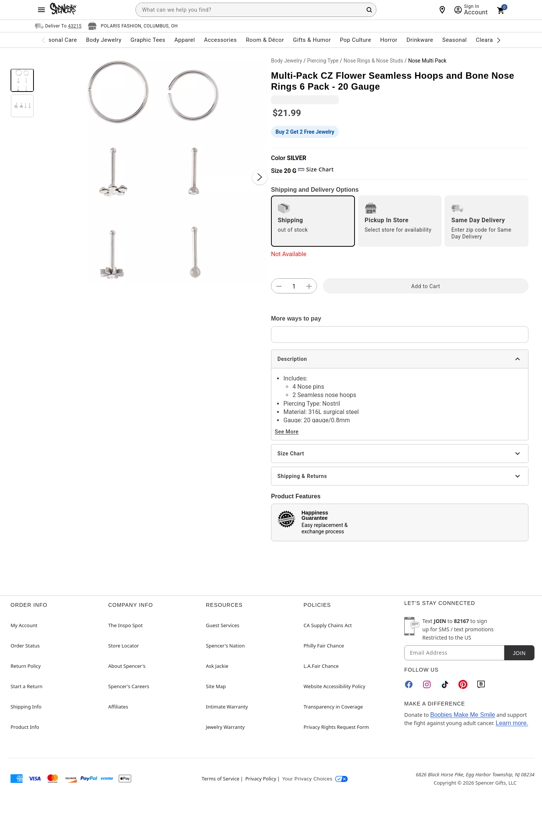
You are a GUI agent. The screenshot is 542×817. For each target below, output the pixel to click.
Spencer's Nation (225, 645)
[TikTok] (444, 684)
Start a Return (27, 686)
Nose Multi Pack (427, 61)
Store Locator (123, 645)
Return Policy (26, 666)
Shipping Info (26, 706)
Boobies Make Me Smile (462, 715)
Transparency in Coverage (333, 706)
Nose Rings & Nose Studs (373, 61)
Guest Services (222, 625)
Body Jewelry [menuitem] (103, 40)
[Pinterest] (462, 684)
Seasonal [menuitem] (454, 40)
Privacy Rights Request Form (336, 727)
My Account (24, 625)
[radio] (313, 221)
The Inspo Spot (125, 625)
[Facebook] (408, 684)
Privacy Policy (260, 778)
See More (286, 432)
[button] (152, 169)
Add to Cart (425, 286)
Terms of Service (220, 778)
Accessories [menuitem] (220, 40)
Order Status (25, 645)
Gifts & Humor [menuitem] (312, 40)
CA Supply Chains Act (328, 625)
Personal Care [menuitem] (58, 40)
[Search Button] (369, 10)
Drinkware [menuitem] (419, 40)
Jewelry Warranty (225, 727)
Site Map (216, 686)
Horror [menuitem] (388, 40)
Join (519, 653)
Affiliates (118, 706)
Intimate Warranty (227, 706)
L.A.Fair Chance (321, 666)
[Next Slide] (259, 177)
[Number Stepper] (293, 286)
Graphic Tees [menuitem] (148, 40)
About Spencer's (127, 666)
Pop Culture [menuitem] (355, 40)
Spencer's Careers (128, 686)
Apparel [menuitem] (184, 40)
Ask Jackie (217, 666)
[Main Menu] (41, 10)
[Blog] (481, 684)
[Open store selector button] (133, 26)
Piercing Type (323, 61)
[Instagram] (426, 684)
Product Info (25, 727)
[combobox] (256, 10)
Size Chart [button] (315, 169)
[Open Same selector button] (58, 26)
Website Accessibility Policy (334, 686)
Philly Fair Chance (324, 645)
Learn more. (512, 723)
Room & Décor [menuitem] (265, 40)
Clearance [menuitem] (489, 40)
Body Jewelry (286, 61)
